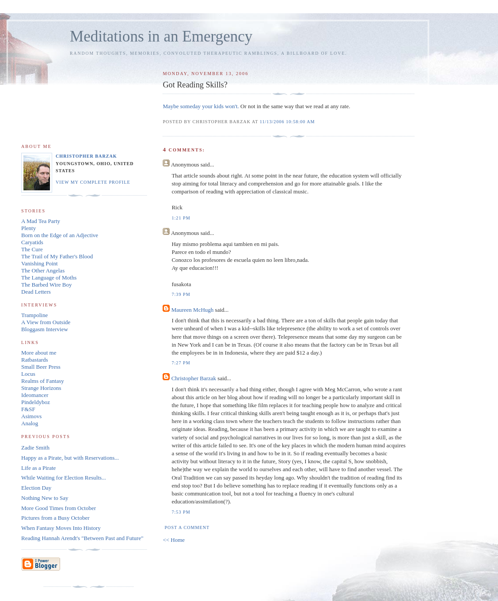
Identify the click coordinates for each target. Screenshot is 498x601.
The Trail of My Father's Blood (57, 256)
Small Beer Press (41, 366)
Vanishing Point (39, 263)
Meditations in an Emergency (161, 36)
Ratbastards (34, 359)
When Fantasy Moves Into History (61, 528)
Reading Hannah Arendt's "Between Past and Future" (82, 538)
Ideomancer (34, 395)
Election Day (36, 487)
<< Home (174, 540)
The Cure (32, 249)
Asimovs (31, 416)
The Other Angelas (43, 270)
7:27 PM (180, 362)
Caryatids (32, 242)
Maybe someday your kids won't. (201, 106)
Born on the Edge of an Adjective (59, 235)
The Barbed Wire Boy (46, 284)
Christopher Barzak (193, 378)
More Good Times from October (58, 508)
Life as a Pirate (38, 468)
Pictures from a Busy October (55, 517)
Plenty (28, 228)
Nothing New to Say (44, 498)
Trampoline (34, 315)
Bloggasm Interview (44, 329)
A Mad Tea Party (40, 221)
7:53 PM (180, 512)
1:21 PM (180, 217)
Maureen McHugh (192, 309)
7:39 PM (180, 294)
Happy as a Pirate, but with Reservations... (70, 457)
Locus (28, 373)
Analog (29, 423)
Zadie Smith (35, 447)
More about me (38, 352)
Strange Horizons (41, 388)
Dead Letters (36, 291)
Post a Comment (186, 527)
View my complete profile (93, 182)
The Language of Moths (48, 277)
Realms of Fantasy (42, 381)
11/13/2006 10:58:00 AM (287, 121)
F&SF (28, 409)
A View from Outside (45, 322)
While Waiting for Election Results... (63, 477)
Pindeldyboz (35, 402)
